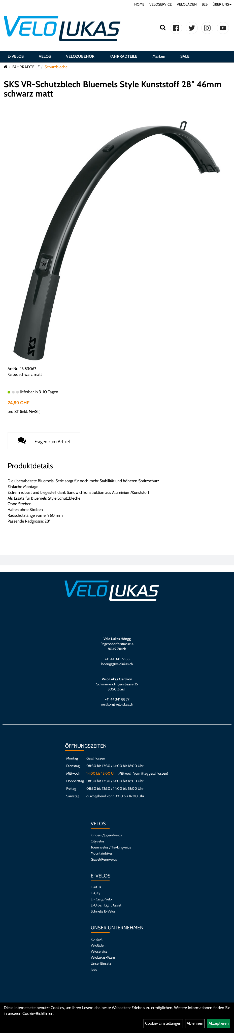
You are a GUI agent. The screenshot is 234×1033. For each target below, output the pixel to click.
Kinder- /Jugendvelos (106, 835)
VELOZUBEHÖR (80, 56)
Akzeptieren (219, 1023)
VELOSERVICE (160, 4)
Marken (158, 56)
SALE (184, 56)
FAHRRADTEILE (123, 56)
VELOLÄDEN (187, 4)
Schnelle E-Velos (103, 911)
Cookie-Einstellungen (163, 1023)
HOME (139, 4)
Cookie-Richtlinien (37, 1013)
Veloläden (98, 945)
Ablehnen (195, 1023)
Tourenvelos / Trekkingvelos (111, 847)
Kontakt (97, 939)
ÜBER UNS (222, 4)
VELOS (45, 56)
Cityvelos (98, 841)
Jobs (94, 969)
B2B (205, 4)
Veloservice (99, 951)
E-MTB (96, 887)
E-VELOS (16, 56)
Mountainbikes (102, 853)
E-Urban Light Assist (106, 905)
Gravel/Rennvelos (104, 859)
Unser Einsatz (101, 963)
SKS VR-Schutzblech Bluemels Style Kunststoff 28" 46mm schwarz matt (113, 89)
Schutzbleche (56, 67)
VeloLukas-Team (103, 957)
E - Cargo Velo (101, 899)
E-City (95, 893)
